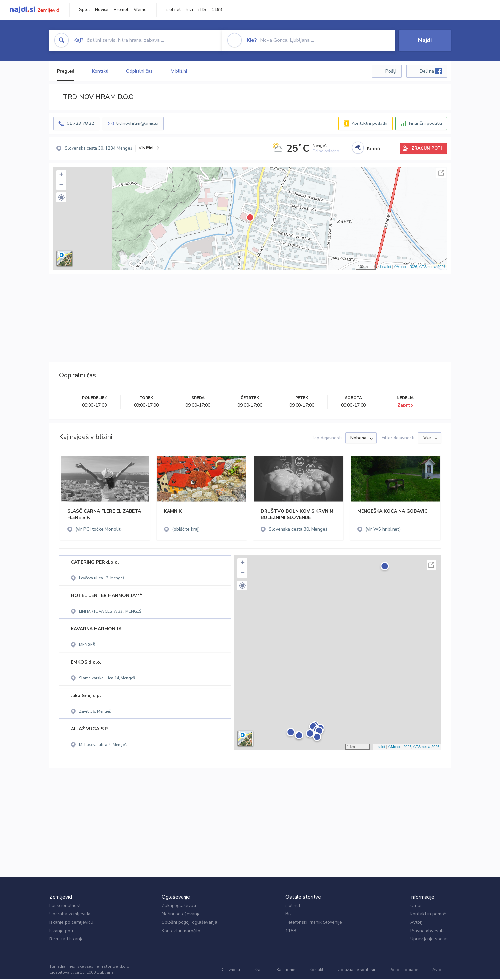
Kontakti (100, 71)
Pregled (65, 71)
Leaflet (385, 267)
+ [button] (61, 175)
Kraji (258, 969)
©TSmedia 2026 (432, 267)
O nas (416, 906)
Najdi (425, 40)
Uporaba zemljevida (69, 914)
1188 (217, 10)
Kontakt (316, 969)
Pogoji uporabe (403, 969)
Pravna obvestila (427, 931)
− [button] (61, 185)
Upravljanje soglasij (430, 939)
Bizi (189, 10)
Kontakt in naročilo (181, 931)
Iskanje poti (61, 931)
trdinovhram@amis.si (137, 123)
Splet (84, 10)
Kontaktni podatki (369, 123)
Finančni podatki (425, 123)
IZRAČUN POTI (426, 148)
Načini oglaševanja (181, 914)
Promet (121, 10)
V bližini (179, 71)
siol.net (173, 10)
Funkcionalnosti (65, 906)
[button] (61, 197)
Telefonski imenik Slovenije (313, 922)
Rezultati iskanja (66, 939)
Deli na (431, 71)
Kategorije (286, 969)
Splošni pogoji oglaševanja (189, 922)
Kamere (373, 148)
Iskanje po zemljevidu (71, 922)
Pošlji (390, 71)
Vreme (140, 10)
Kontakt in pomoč (428, 914)
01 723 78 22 (80, 123)
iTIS (202, 10)
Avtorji (417, 922)
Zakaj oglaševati (179, 906)
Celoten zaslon (441, 173)
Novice (101, 10)
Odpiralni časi (139, 71)
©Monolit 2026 (405, 267)
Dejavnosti (230, 969)
